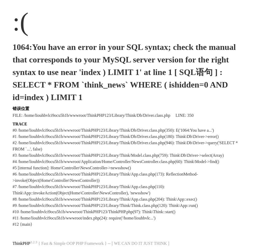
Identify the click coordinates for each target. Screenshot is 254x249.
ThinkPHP (21, 243)
